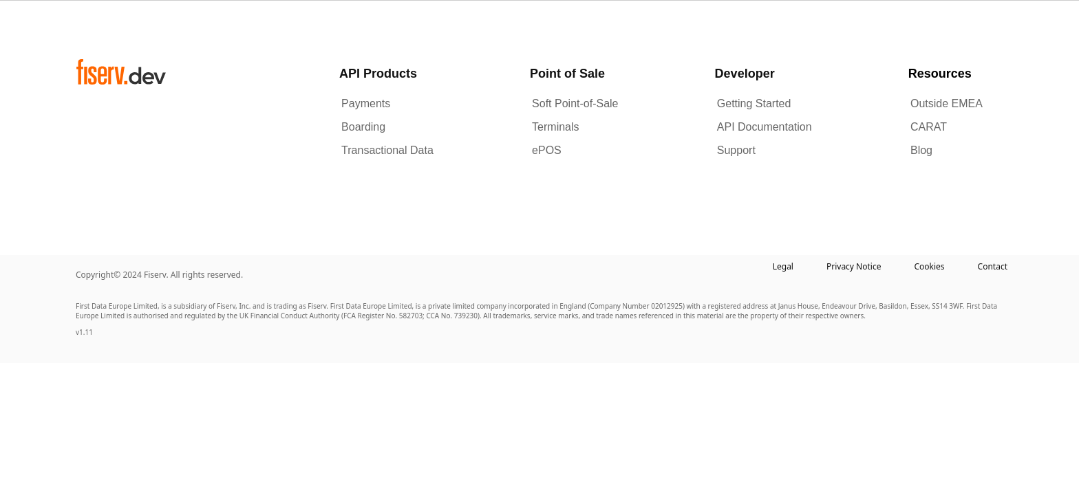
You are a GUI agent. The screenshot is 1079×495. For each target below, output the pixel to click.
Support (736, 150)
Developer (745, 73)
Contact (992, 266)
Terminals (555, 127)
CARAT (928, 127)
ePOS (547, 150)
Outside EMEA (946, 103)
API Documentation (764, 127)
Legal (783, 266)
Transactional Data (387, 150)
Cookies (929, 266)
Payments (365, 103)
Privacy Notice (853, 266)
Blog (921, 150)
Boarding (363, 127)
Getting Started (754, 103)
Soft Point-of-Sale (575, 103)
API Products (378, 73)
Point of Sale (567, 73)
